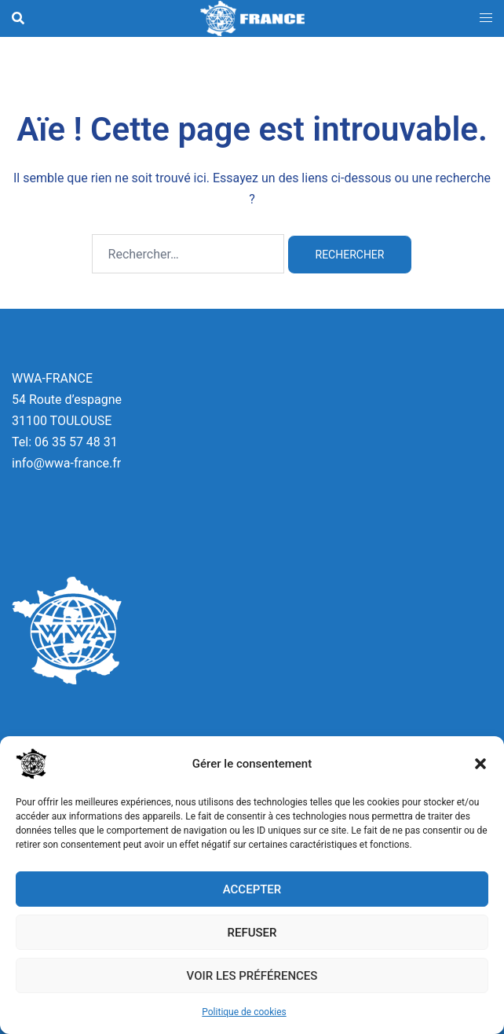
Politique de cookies (244, 1012)
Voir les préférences (252, 976)
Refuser (252, 933)
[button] (480, 764)
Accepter (252, 889)
